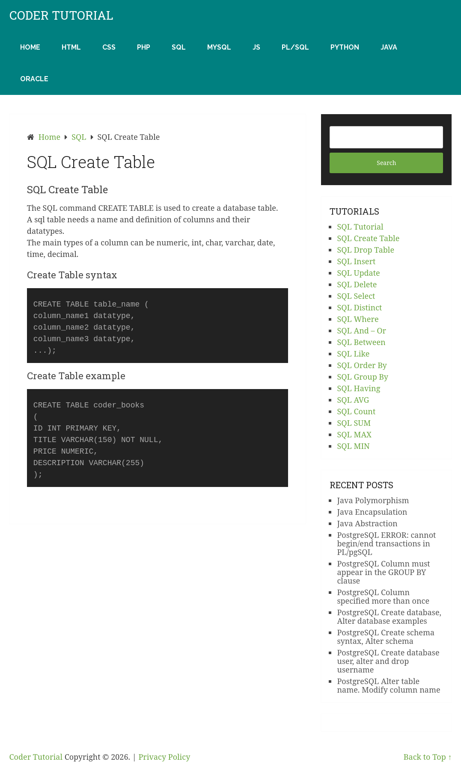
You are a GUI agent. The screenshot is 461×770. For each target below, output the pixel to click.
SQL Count (356, 411)
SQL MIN (353, 446)
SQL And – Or (361, 330)
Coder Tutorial (61, 15)
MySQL (219, 47)
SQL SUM (354, 423)
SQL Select (356, 296)
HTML (71, 47)
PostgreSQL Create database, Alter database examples (389, 616)
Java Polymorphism (373, 500)
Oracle (34, 79)
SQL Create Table (368, 238)
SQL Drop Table (365, 250)
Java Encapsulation (372, 512)
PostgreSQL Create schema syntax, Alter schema (385, 636)
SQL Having (358, 388)
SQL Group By (362, 377)
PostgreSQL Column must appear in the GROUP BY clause (383, 572)
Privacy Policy (164, 757)
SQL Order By (362, 365)
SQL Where (357, 319)
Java (389, 47)
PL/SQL (295, 47)
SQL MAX (354, 434)
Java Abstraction (367, 523)
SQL (179, 47)
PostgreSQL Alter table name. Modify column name (388, 685)
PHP (143, 47)
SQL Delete (357, 284)
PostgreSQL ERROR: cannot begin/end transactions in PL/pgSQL (386, 543)
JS (256, 47)
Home (30, 47)
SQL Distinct (359, 307)
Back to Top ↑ (428, 757)
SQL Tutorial (360, 226)
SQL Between (361, 342)
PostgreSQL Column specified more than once (383, 596)
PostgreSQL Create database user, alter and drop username (388, 661)
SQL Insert (356, 261)
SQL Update (358, 273)
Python (344, 47)
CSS (109, 47)
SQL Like (353, 353)
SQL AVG (353, 400)
